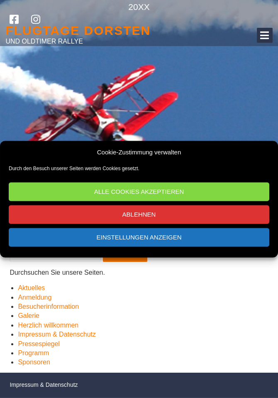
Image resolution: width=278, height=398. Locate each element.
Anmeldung (34, 297)
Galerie (28, 315)
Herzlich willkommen (48, 325)
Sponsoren (34, 362)
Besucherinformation (48, 306)
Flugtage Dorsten (78, 30)
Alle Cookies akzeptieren (139, 191)
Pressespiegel (39, 343)
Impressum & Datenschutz (57, 334)
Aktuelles (31, 287)
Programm (33, 352)
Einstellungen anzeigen (138, 237)
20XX (138, 7)
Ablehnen (139, 214)
